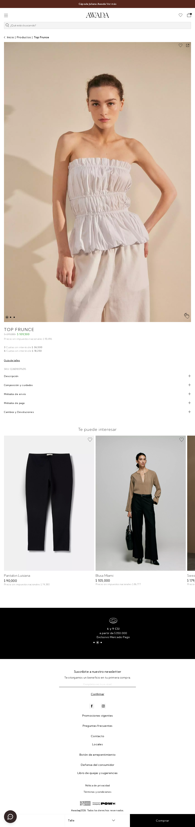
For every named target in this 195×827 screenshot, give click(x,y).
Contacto (97, 736)
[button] (97, 26)
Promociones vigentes (97, 715)
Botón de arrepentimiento (97, 754)
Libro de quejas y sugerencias (97, 773)
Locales (97, 744)
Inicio (10, 37)
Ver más (111, 3)
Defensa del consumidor (97, 765)
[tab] (97, 376)
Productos (24, 37)
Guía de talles (12, 360)
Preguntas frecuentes (98, 726)
